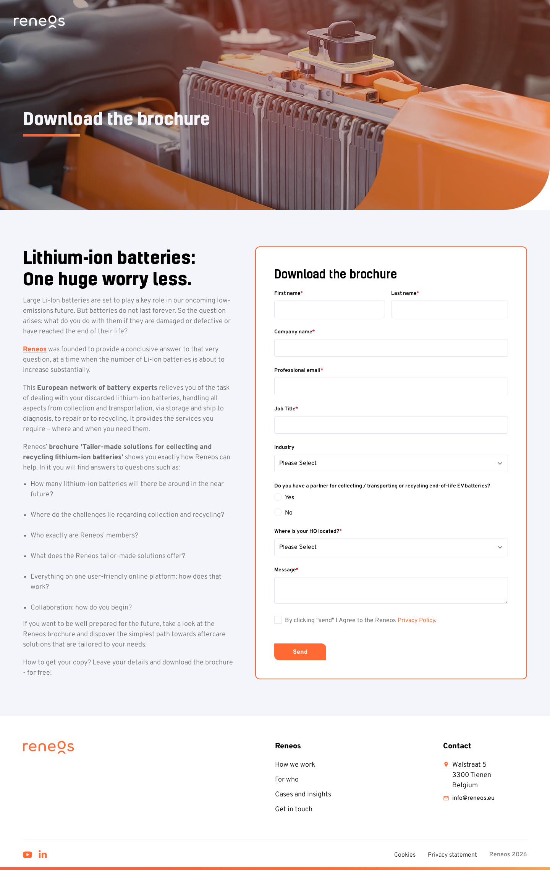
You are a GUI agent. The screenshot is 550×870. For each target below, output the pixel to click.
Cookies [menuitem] (405, 855)
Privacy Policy (416, 620)
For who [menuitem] (287, 779)
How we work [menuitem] (295, 765)
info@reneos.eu (469, 798)
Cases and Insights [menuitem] (303, 794)
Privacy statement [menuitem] (452, 855)
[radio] (391, 497)
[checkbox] (391, 505)
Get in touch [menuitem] (293, 809)
